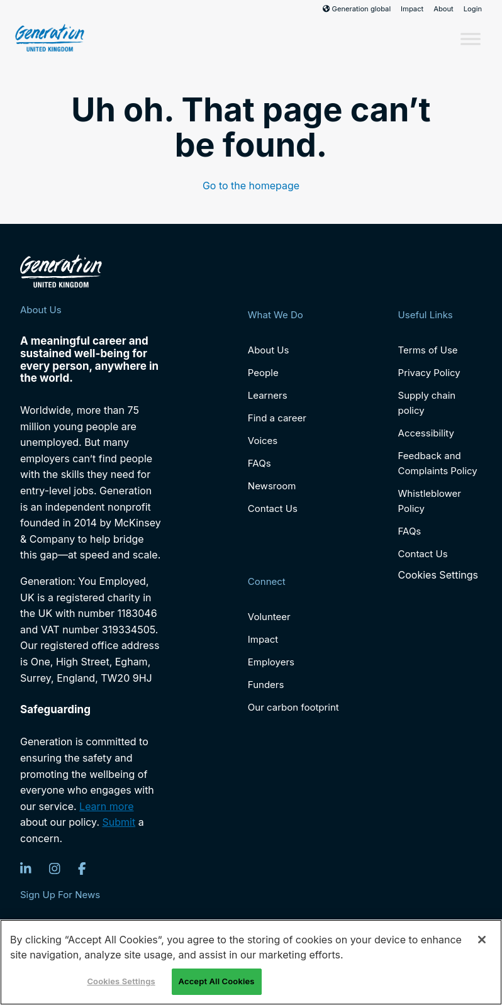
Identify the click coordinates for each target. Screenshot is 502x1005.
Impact (412, 9)
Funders (266, 685)
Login (473, 9)
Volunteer (269, 617)
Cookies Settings (438, 575)
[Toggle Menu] (470, 39)
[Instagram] (54, 868)
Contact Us (273, 508)
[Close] (482, 939)
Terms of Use (428, 350)
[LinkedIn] (25, 868)
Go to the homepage (251, 185)
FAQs (259, 463)
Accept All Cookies (217, 981)
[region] (251, 962)
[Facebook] (82, 868)
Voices (262, 441)
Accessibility (426, 433)
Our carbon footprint (293, 707)
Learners (267, 395)
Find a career (277, 418)
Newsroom (272, 486)
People (263, 373)
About (443, 9)
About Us (268, 350)
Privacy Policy (429, 373)
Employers (271, 662)
